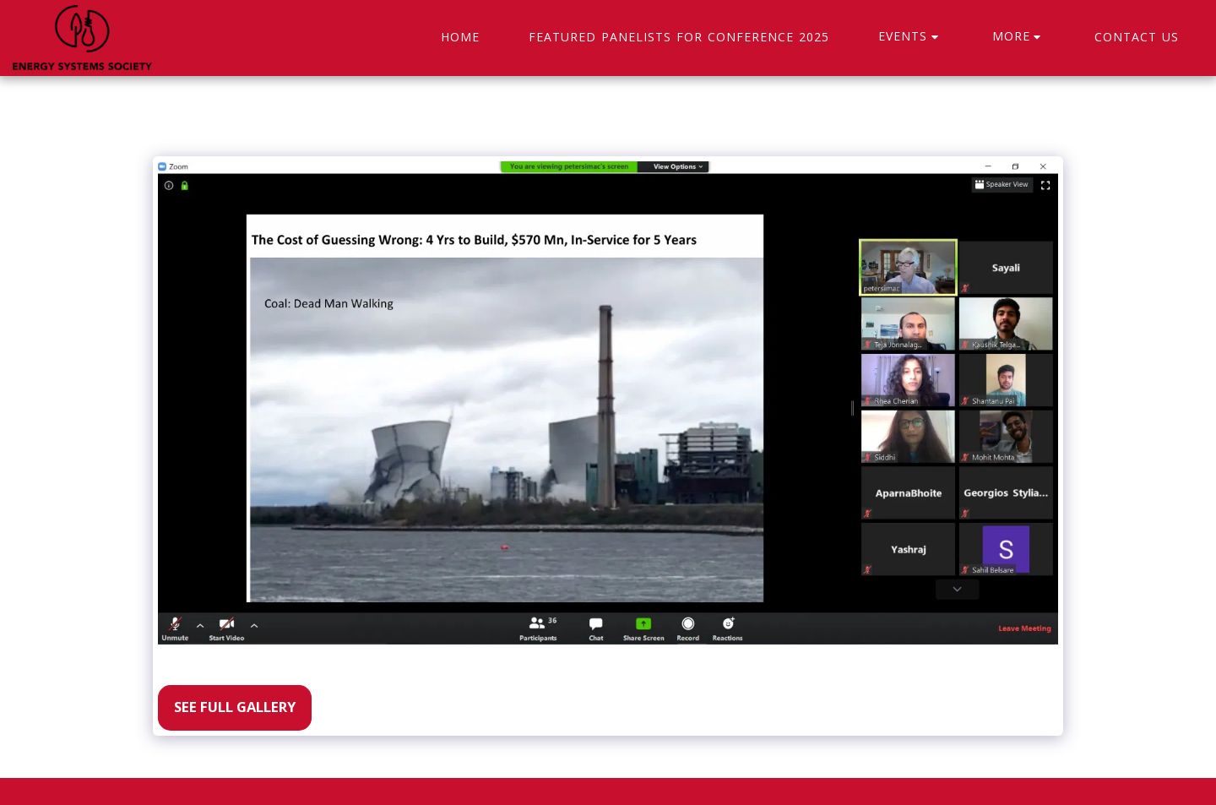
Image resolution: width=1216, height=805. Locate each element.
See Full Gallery (235, 706)
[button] (911, 38)
